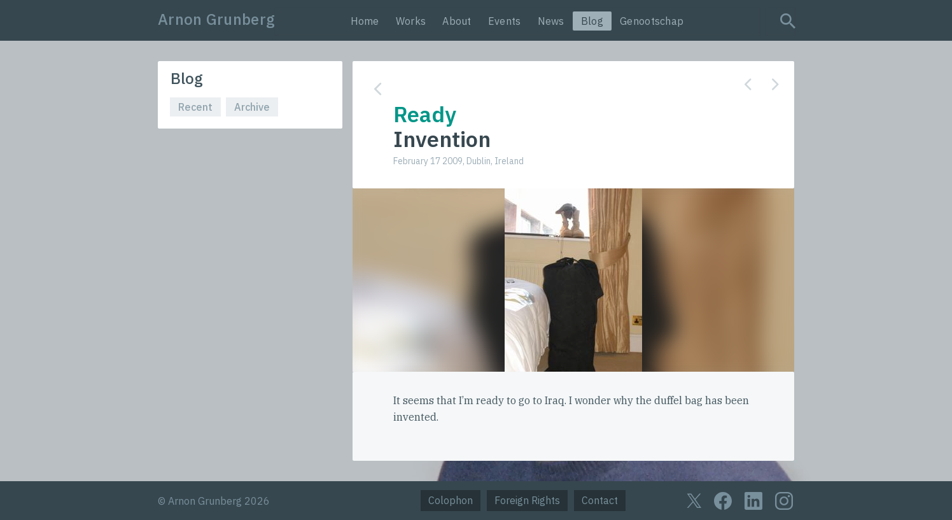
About (457, 21)
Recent (195, 107)
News (551, 21)
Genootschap (651, 21)
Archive (252, 107)
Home (365, 21)
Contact (600, 500)
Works (411, 21)
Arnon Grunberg (216, 19)
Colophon (450, 500)
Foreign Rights (527, 500)
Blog (592, 21)
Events (504, 21)
